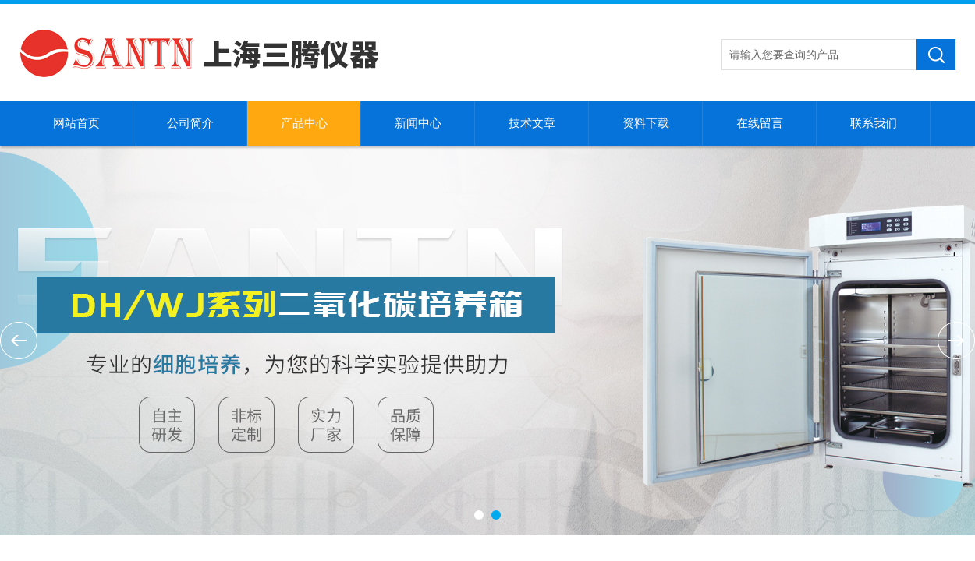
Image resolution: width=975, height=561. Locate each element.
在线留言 (759, 123)
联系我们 (873, 123)
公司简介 (190, 123)
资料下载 (645, 123)
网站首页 (76, 123)
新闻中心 (418, 123)
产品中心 (304, 123)
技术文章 (532, 123)
